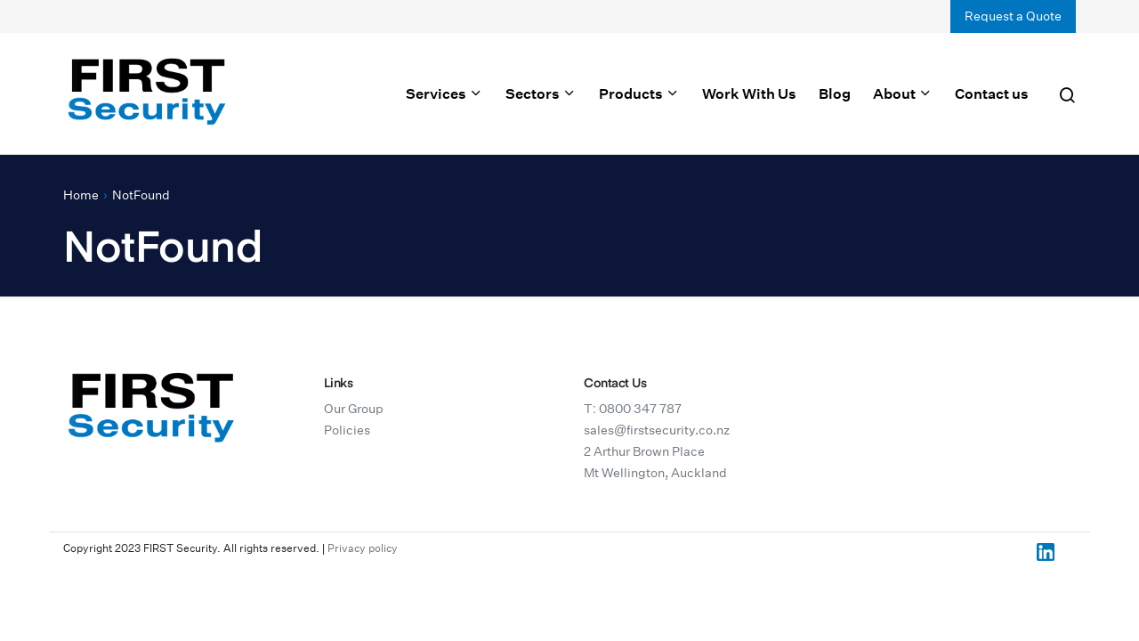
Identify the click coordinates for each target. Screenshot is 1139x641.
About (903, 93)
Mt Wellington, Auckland (655, 473)
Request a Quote (1013, 16)
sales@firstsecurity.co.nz (657, 430)
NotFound (141, 195)
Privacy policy (362, 548)
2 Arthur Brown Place (644, 451)
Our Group (354, 409)
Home (81, 195)
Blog (835, 93)
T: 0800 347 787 (633, 409)
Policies (347, 430)
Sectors (541, 93)
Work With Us (749, 93)
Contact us (992, 93)
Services (444, 93)
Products (639, 93)
